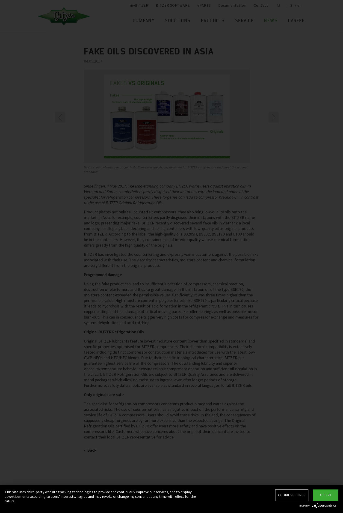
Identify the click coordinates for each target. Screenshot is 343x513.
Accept (326, 495)
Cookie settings (291, 495)
